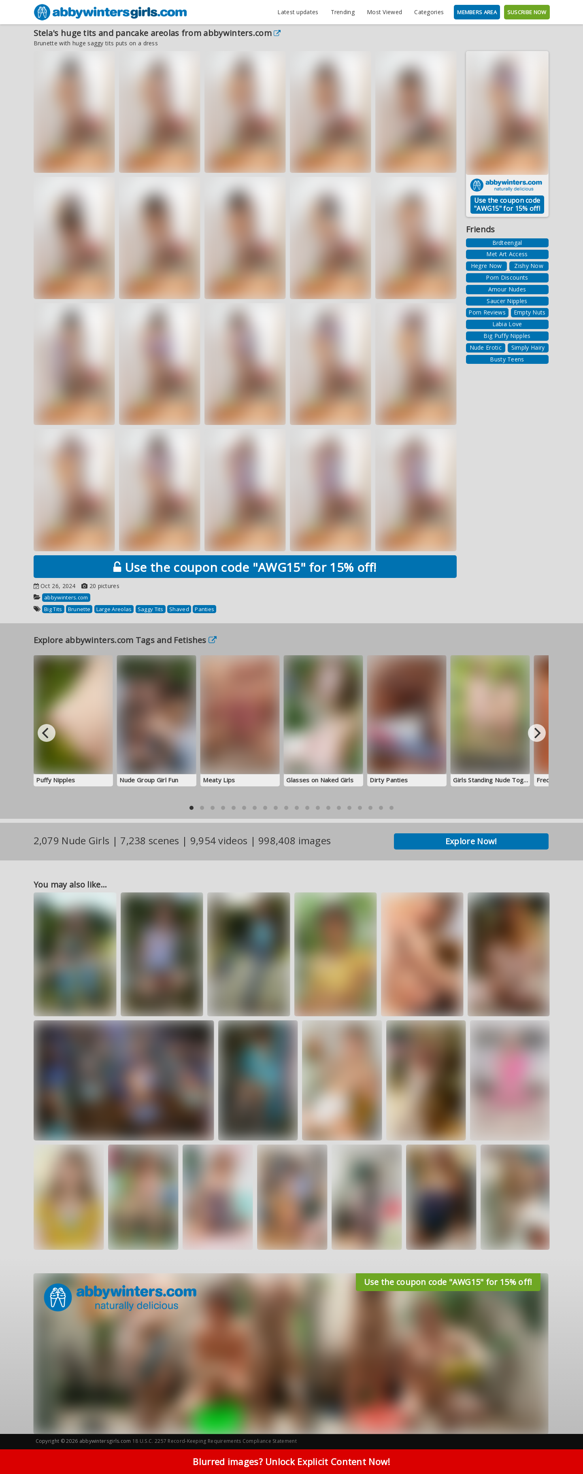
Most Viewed (384, 12)
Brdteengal (507, 242)
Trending (343, 12)
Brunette (79, 609)
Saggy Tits (151, 609)
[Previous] (46, 733)
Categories (429, 12)
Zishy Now (528, 266)
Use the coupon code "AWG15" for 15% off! (245, 567)
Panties (204, 609)
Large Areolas (114, 609)
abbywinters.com (242, 33)
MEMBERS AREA (477, 12)
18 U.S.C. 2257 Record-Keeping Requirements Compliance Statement (214, 1441)
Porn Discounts (507, 277)
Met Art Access (507, 254)
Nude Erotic (486, 347)
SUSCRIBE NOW (527, 12)
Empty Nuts (530, 312)
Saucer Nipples (507, 301)
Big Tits (53, 609)
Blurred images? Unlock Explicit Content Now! (291, 1461)
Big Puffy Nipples (506, 336)
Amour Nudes (507, 289)
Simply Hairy (528, 347)
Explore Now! (471, 841)
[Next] (537, 733)
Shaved (179, 609)
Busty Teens (507, 359)
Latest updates (297, 12)
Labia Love (507, 324)
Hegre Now (486, 266)
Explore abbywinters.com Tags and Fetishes (125, 640)
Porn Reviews (487, 312)
